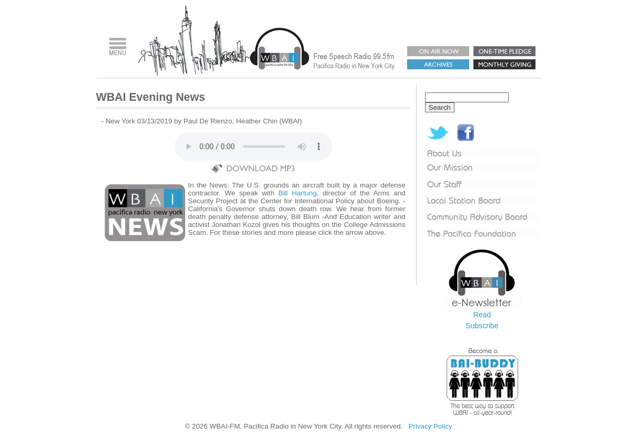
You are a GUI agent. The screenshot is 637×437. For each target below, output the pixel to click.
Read (482, 314)
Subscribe (482, 325)
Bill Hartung (297, 193)
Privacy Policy (430, 426)
